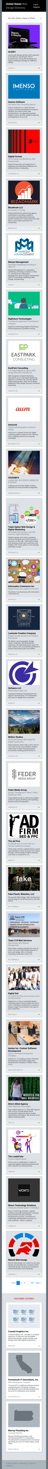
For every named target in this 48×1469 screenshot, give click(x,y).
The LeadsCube (15, 1156)
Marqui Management (18, 262)
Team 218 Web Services (20, 940)
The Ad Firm (14, 841)
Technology (23, 1463)
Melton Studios (15, 737)
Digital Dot (13, 993)
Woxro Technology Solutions (22, 1205)
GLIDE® (12, 52)
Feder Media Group (17, 790)
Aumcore (12, 424)
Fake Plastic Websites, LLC (21, 894)
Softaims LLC (14, 688)
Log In (35, 4)
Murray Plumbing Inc (18, 1430)
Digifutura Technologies (19, 319)
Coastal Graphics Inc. (18, 1331)
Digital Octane (15, 156)
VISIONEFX (13, 477)
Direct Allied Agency (18, 1104)
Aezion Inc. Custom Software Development (22, 1049)
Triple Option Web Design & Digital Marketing (21, 528)
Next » (38, 1283)
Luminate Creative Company (22, 633)
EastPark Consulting (18, 368)
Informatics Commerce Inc (21, 586)
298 (32, 1283)
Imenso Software (16, 102)
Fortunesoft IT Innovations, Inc (23, 1379)
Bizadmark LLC (15, 207)
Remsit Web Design (17, 1260)
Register (36, 7)
